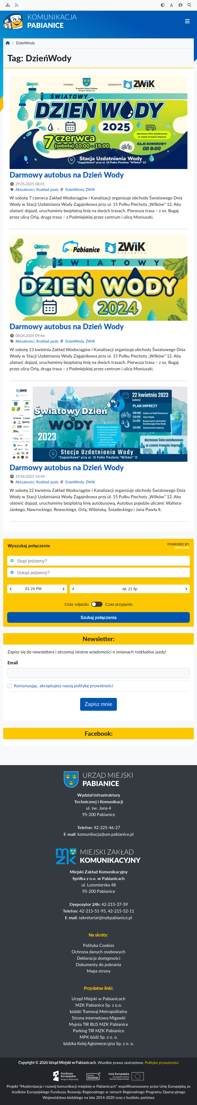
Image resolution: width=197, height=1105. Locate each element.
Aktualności (24, 190)
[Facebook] (180, 5)
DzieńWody (74, 190)
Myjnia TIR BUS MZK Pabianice (98, 1024)
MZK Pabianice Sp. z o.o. (98, 1005)
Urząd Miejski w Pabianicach (98, 999)
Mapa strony (98, 971)
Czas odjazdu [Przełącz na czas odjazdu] (76, 604)
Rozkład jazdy (47, 190)
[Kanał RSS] (16, 5)
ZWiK (90, 190)
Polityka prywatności (162, 1063)
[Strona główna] (40, 21)
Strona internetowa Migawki (98, 1018)
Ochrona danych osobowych (98, 952)
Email (12, 662)
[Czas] (37, 588)
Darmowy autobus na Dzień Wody (67, 174)
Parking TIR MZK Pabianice (98, 1031)
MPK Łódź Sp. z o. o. (99, 1037)
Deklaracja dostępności (98, 958)
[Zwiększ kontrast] (162, 5)
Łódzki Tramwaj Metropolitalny (98, 1012)
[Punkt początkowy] (99, 561)
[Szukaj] (189, 5)
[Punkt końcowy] (99, 572)
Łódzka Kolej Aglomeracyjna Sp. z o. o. (98, 1044)
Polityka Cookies (98, 945)
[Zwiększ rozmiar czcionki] (171, 5)
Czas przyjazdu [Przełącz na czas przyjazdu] (119, 604)
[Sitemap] (7, 5)
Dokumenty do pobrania (98, 965)
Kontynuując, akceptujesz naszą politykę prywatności (63, 686)
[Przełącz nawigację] (187, 21)
